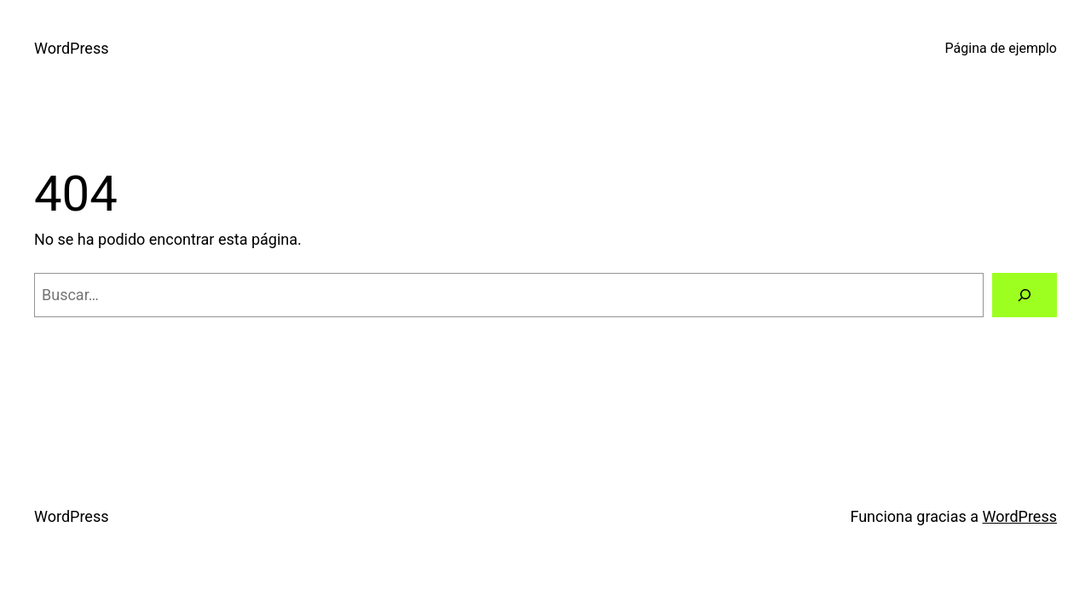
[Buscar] (1024, 295)
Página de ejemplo (1001, 48)
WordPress (71, 48)
